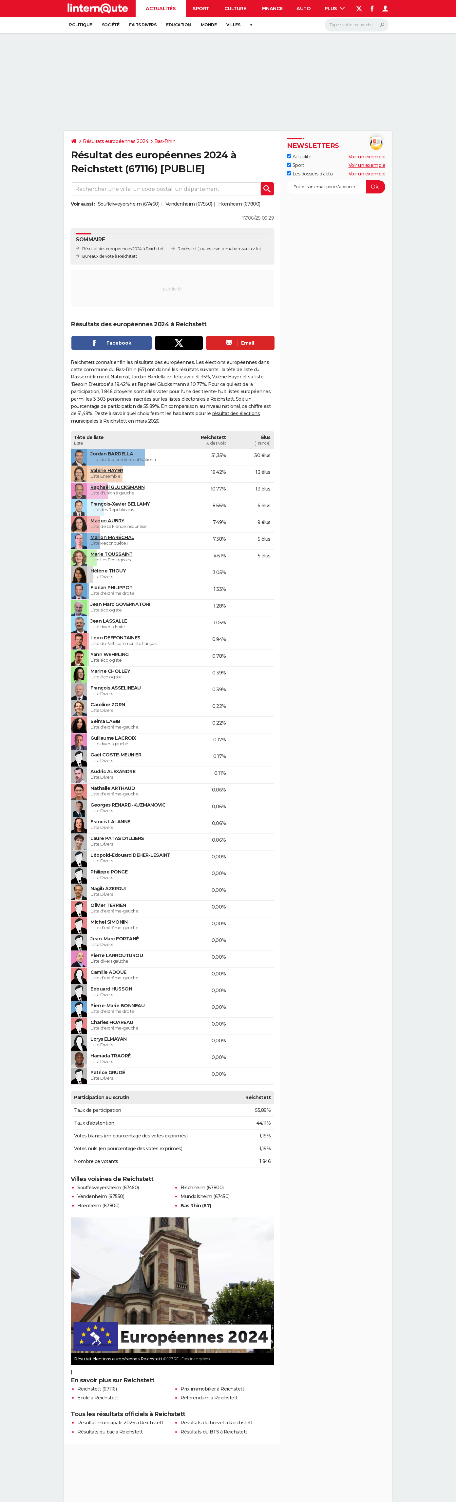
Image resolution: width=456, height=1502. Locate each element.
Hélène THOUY (108, 571)
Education (178, 24)
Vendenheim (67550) (188, 204)
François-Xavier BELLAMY (120, 504)
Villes (233, 24)
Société (111, 24)
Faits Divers (142, 24)
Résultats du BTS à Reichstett (213, 1432)
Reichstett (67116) (97, 1389)
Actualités (161, 8)
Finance (272, 8)
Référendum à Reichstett (209, 1398)
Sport (201, 8)
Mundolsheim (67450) (205, 1196)
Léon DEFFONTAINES (115, 638)
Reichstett (187, 248)
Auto (303, 8)
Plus (335, 8)
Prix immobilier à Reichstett (212, 1389)
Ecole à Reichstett (97, 1398)
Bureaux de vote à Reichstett (109, 256)
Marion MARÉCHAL (112, 537)
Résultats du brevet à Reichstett (216, 1423)
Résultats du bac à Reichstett (110, 1432)
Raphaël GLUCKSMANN (117, 487)
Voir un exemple (367, 157)
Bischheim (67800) (202, 1188)
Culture (235, 8)
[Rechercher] (357, 24)
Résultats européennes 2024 (115, 141)
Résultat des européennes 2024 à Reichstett (123, 248)
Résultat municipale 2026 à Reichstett (120, 1423)
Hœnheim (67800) (239, 204)
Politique (80, 24)
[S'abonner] (336, 186)
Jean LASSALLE (108, 621)
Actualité (299, 157)
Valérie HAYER (106, 470)
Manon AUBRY (107, 521)
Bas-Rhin (164, 141)
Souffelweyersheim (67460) (129, 204)
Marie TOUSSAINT (111, 554)
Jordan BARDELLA (111, 454)
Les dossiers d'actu (309, 174)
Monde (209, 24)
